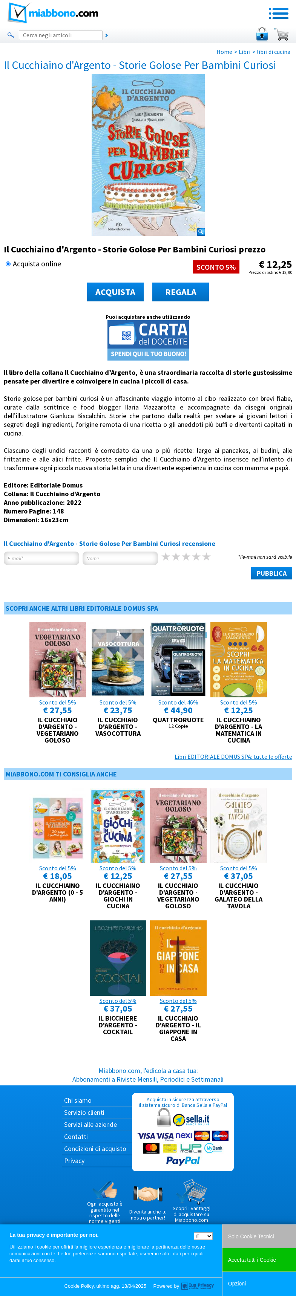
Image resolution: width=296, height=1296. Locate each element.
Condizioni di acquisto (95, 1148)
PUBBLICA (272, 573)
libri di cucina (273, 51)
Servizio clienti (84, 1112)
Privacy (74, 1160)
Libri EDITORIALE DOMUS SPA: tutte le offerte (233, 756)
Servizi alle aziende (90, 1124)
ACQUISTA (115, 292)
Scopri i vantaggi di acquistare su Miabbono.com (191, 1201)
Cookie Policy (79, 1286)
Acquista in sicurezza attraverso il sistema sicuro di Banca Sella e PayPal (183, 1132)
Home (224, 51)
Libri (244, 51)
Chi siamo (78, 1100)
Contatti (76, 1136)
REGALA (180, 292)
